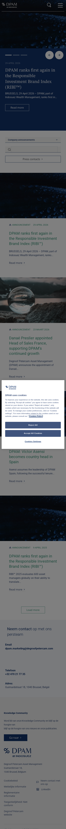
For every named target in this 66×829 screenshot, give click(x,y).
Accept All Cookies (33, 433)
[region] (33, 414)
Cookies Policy (35, 416)
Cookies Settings (33, 441)
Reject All (33, 425)
